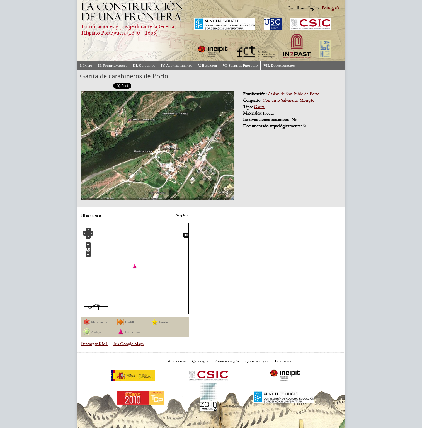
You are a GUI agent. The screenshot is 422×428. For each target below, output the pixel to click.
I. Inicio (86, 65)
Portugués (330, 8)
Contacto (200, 361)
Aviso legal (177, 361)
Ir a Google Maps (128, 344)
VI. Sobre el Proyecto (240, 65)
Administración (227, 361)
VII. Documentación (279, 65)
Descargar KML (94, 344)
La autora (283, 361)
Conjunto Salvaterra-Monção (288, 100)
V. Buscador (207, 65)
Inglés (313, 8)
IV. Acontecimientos (176, 65)
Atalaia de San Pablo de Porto (293, 94)
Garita (259, 107)
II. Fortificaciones (112, 65)
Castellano (296, 8)
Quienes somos (257, 361)
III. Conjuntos (144, 65)
